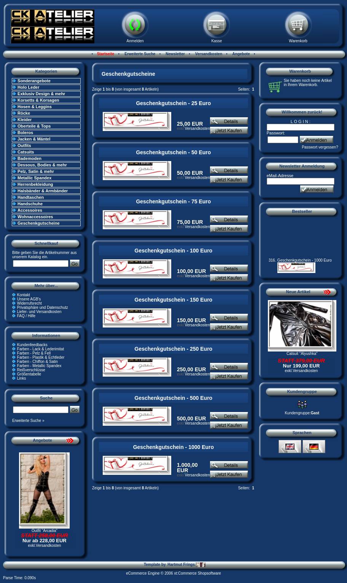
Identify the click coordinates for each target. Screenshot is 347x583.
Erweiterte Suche (139, 54)
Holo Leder (28, 87)
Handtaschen (31, 197)
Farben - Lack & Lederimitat (40, 349)
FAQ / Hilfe (26, 316)
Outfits (24, 145)
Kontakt (23, 295)
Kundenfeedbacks (32, 345)
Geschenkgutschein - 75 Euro (173, 201)
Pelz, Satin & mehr (36, 171)
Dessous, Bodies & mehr (42, 165)
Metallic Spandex (34, 178)
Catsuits (26, 152)
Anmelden (135, 41)
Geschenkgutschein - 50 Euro (173, 152)
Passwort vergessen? (320, 147)
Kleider (25, 119)
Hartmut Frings (186, 564)
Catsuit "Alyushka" (302, 353)
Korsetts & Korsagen (38, 100)
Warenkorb (298, 41)
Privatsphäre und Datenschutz (42, 307)
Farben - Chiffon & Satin (37, 361)
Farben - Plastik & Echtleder (41, 357)
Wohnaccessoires (35, 216)
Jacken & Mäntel (34, 139)
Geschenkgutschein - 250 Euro (174, 349)
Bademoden (29, 158)
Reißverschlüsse (31, 370)
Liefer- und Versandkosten (39, 312)
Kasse (216, 41)
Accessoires (30, 210)
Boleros (25, 132)
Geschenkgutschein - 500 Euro (174, 398)
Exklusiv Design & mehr (41, 93)
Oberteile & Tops (34, 126)
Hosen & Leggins (35, 106)
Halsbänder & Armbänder (43, 190)
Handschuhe (30, 203)
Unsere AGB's (29, 299)
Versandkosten (208, 54)
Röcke (24, 113)
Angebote (240, 54)
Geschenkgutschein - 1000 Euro (173, 447)
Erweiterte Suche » (28, 420)
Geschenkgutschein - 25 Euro (173, 103)
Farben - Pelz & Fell (34, 353)
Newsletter (175, 54)
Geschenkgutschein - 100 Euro (174, 251)
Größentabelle (29, 374)
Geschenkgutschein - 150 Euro (174, 300)
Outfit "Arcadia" (44, 531)
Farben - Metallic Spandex (39, 366)
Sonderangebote (34, 80)
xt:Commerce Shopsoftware (197, 573)
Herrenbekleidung (35, 184)
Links (21, 378)
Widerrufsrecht (29, 303)
